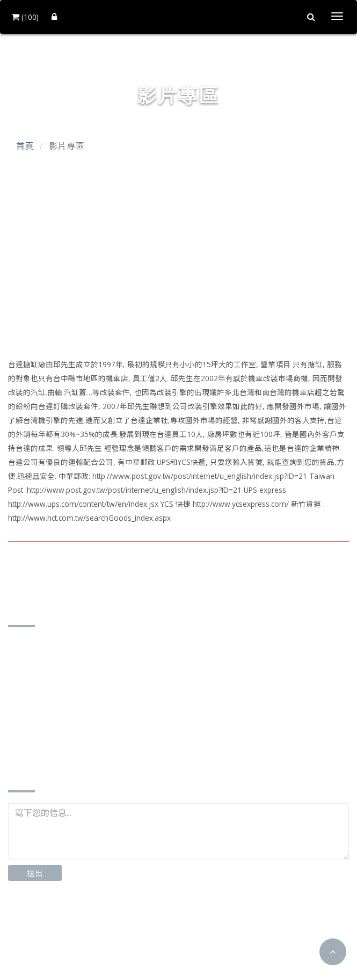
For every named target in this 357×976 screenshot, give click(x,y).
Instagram (116, 922)
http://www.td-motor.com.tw (78, 750)
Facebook (43, 922)
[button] (332, 951)
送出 (35, 873)
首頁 (25, 146)
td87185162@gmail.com (70, 733)
